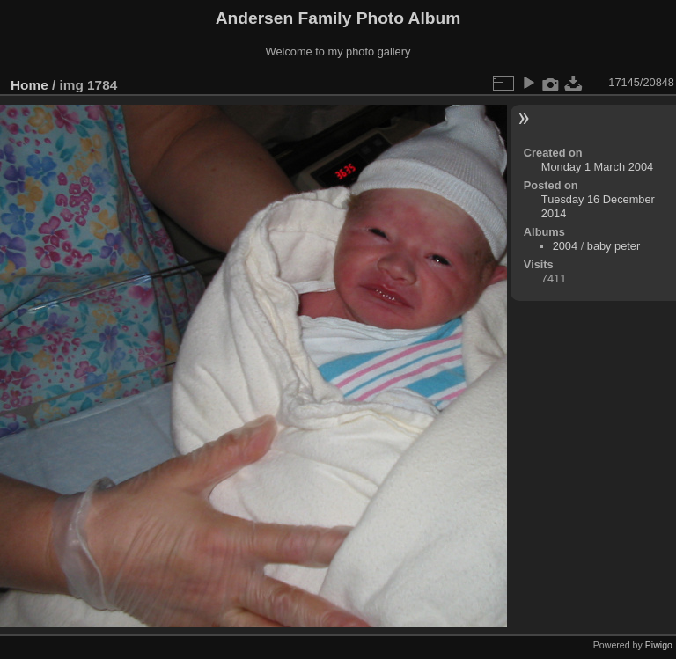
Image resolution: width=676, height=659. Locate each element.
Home (29, 84)
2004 (565, 246)
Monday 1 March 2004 (597, 166)
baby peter (613, 246)
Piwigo (658, 645)
